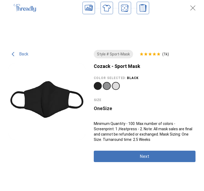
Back (20, 54)
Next (144, 156)
